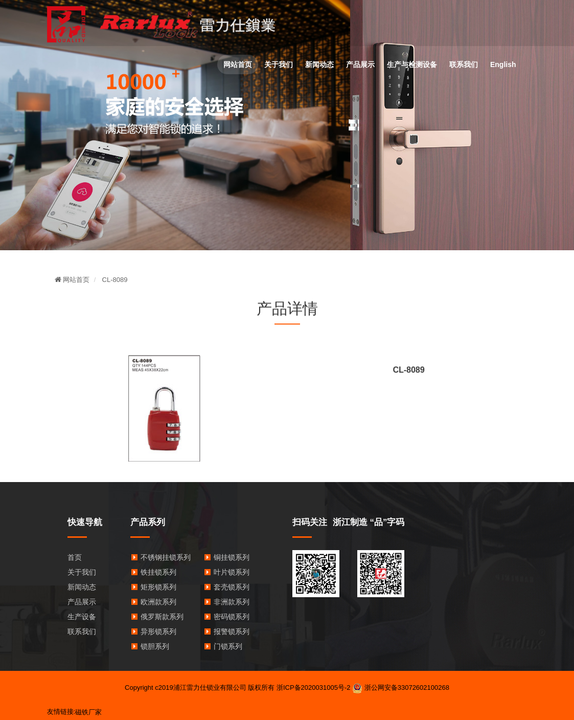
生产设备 (81, 617)
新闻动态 (319, 64)
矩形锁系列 (158, 587)
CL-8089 (115, 279)
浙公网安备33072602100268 (400, 687)
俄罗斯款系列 (162, 617)
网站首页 (237, 64)
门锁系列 (228, 646)
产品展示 (360, 64)
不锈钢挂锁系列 (166, 557)
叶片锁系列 (231, 572)
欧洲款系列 (158, 602)
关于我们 (278, 64)
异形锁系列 (158, 631)
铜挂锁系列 (231, 557)
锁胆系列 (155, 646)
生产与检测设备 (412, 64)
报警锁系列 (231, 631)
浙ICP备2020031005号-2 (314, 687)
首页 (74, 557)
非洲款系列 (231, 602)
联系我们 (463, 64)
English (503, 64)
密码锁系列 (231, 617)
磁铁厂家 (88, 712)
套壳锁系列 (231, 587)
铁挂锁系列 (158, 572)
